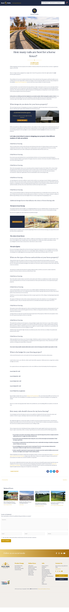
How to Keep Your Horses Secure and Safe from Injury (10, 502)
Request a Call (61, 2)
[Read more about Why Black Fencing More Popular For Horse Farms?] (42, 496)
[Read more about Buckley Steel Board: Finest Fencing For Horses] (26, 495)
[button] (47, 471)
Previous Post (4, 480)
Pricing (45, 2)
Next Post (65, 480)
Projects (39, 2)
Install (50, 2)
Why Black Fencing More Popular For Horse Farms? (41, 504)
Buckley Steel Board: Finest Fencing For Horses (26, 503)
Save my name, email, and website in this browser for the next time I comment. (19, 539)
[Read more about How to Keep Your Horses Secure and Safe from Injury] (11, 495)
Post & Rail (11, 504)
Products (32, 2)
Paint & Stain (43, 506)
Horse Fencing (6, 504)
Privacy (48, 592)
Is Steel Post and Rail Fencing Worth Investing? (58, 503)
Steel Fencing (21, 504)
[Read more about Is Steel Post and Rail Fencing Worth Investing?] (58, 496)
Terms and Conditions (42, 592)
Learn (55, 2)
